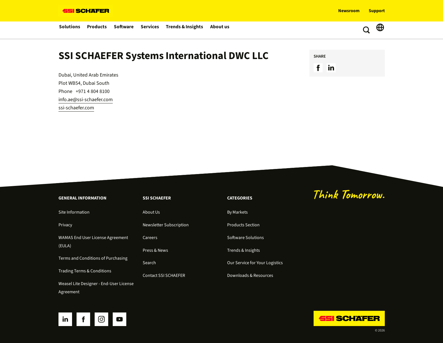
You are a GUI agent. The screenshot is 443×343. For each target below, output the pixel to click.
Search (149, 263)
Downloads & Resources (250, 275)
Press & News (155, 250)
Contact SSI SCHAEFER (164, 275)
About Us (151, 212)
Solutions (69, 30)
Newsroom (349, 11)
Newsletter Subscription (166, 225)
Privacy (65, 225)
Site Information (74, 212)
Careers (150, 238)
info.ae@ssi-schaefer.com (85, 99)
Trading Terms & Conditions (84, 271)
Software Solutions (245, 238)
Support (377, 11)
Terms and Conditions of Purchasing (92, 258)
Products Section (243, 225)
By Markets (237, 212)
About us (218, 30)
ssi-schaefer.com (76, 107)
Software (124, 30)
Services (150, 30)
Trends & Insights (184, 30)
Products (97, 30)
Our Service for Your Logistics (255, 263)
